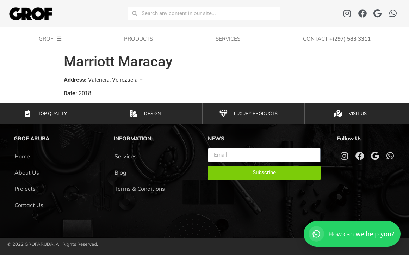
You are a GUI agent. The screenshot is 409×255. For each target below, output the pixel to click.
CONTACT (337, 38)
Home (22, 156)
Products (138, 38)
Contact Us (28, 204)
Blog (120, 172)
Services (228, 38)
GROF (50, 38)
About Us (26, 172)
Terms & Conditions (139, 188)
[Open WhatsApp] (352, 234)
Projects (25, 188)
